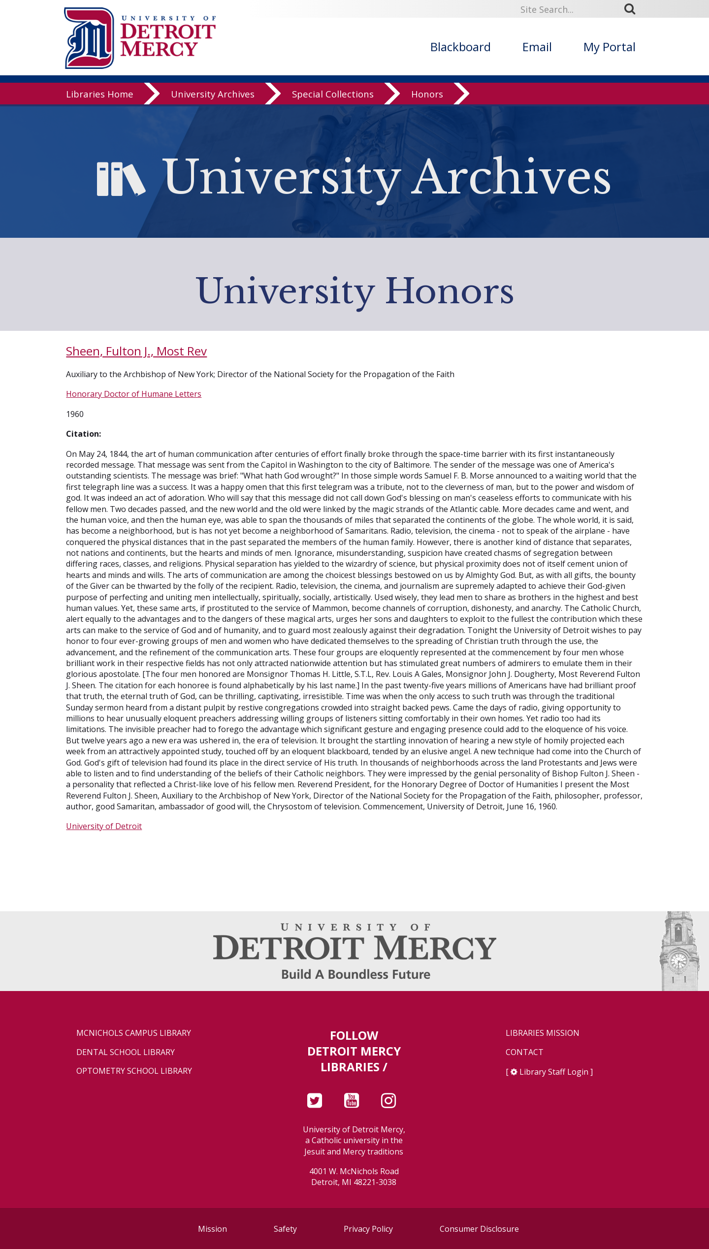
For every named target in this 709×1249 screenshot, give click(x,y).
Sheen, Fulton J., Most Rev (136, 351)
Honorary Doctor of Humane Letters (133, 393)
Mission (212, 1228)
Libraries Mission (543, 1033)
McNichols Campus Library (133, 1033)
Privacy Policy (368, 1228)
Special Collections (333, 96)
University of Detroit (104, 826)
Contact (525, 1052)
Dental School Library (125, 1052)
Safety (285, 1228)
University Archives (213, 96)
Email (537, 46)
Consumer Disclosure (479, 1228)
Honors (427, 96)
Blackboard (460, 46)
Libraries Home (99, 96)
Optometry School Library (134, 1071)
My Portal (609, 46)
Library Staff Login (553, 1071)
